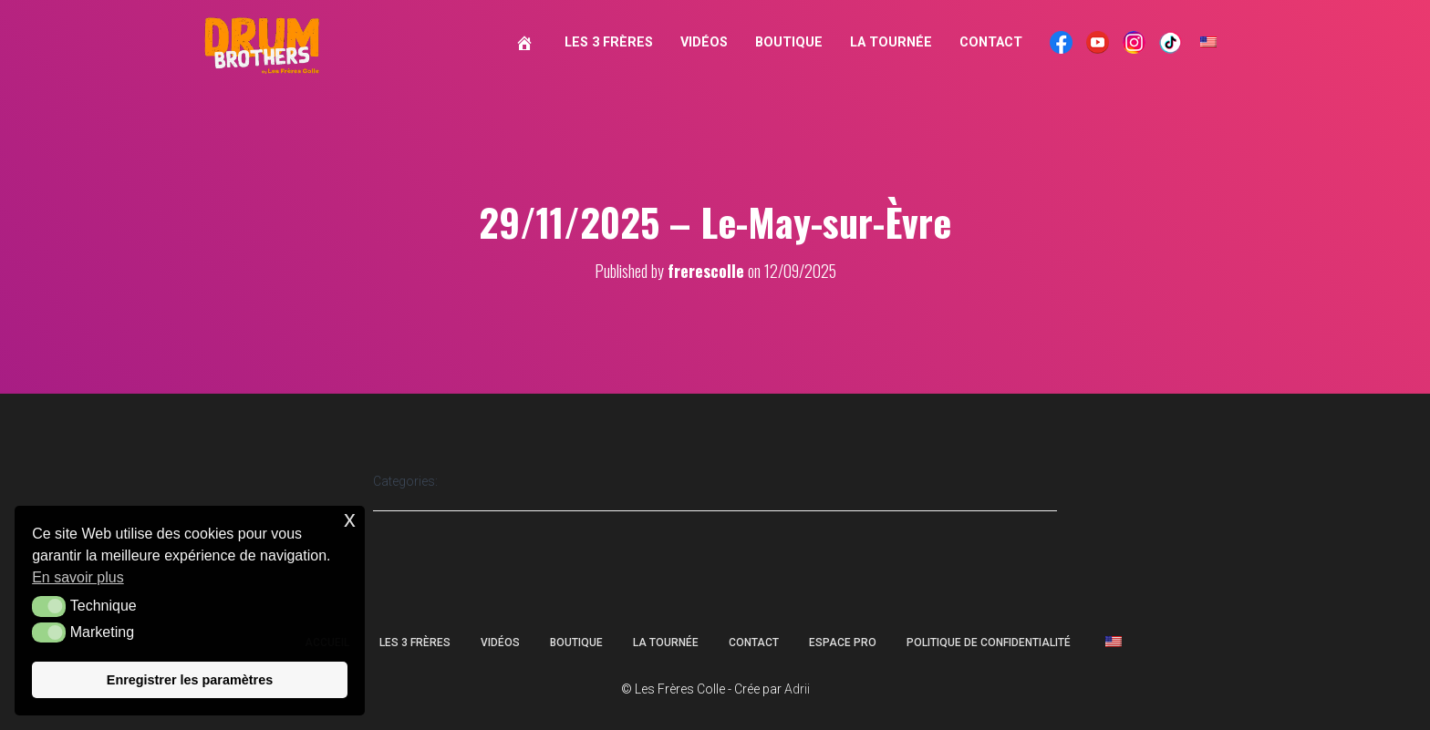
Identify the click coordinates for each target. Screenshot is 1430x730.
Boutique (789, 42)
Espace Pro (842, 642)
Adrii (797, 689)
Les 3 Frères (609, 42)
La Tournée (891, 42)
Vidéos (704, 42)
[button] (49, 606)
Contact (990, 42)
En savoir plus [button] (78, 577)
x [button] (350, 519)
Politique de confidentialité (989, 642)
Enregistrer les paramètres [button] (190, 680)
